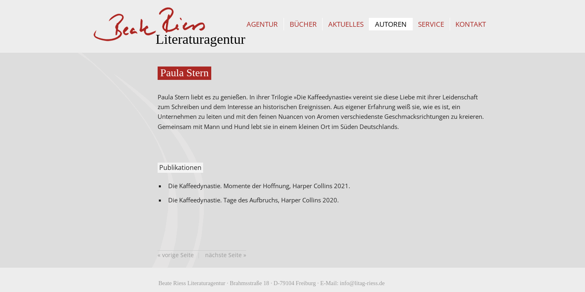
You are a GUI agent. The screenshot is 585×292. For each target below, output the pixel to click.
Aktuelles (346, 24)
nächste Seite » (225, 255)
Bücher (303, 24)
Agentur (262, 24)
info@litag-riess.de (362, 283)
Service (431, 24)
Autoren (391, 24)
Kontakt (470, 24)
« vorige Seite (176, 255)
